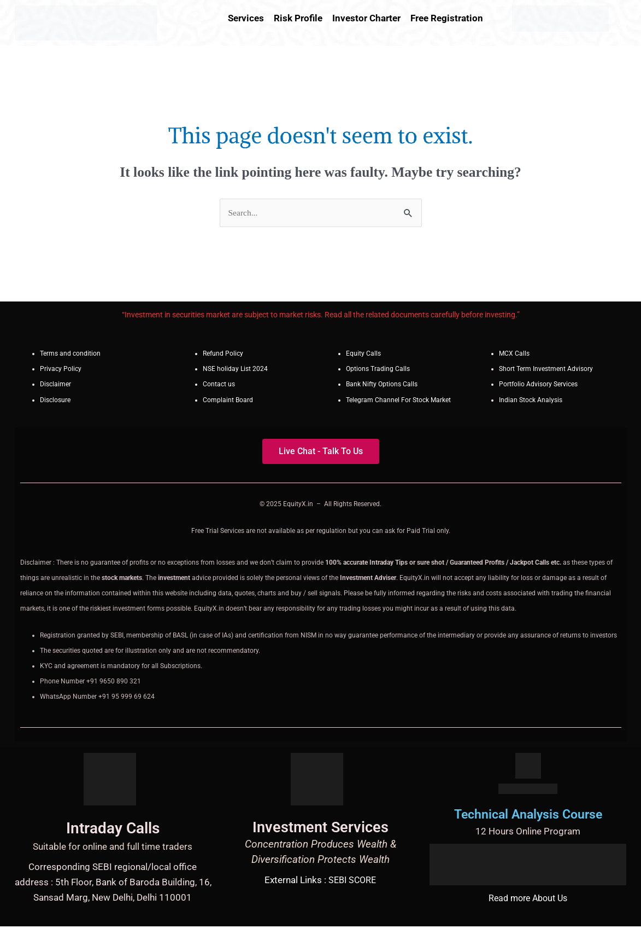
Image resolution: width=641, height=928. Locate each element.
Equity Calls (363, 355)
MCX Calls (514, 355)
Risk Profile (298, 18)
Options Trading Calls (378, 370)
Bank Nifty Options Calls (381, 386)
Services (246, 18)
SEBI (336, 880)
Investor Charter (366, 18)
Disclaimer (55, 386)
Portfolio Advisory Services (538, 386)
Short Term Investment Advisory (546, 370)
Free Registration (446, 18)
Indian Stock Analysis (530, 401)
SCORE (363, 880)
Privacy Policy (60, 370)
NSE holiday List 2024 (235, 370)
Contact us (219, 386)
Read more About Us (528, 899)
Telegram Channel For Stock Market (398, 401)
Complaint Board (228, 401)
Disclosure (55, 401)
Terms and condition (70, 355)
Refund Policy (223, 355)
